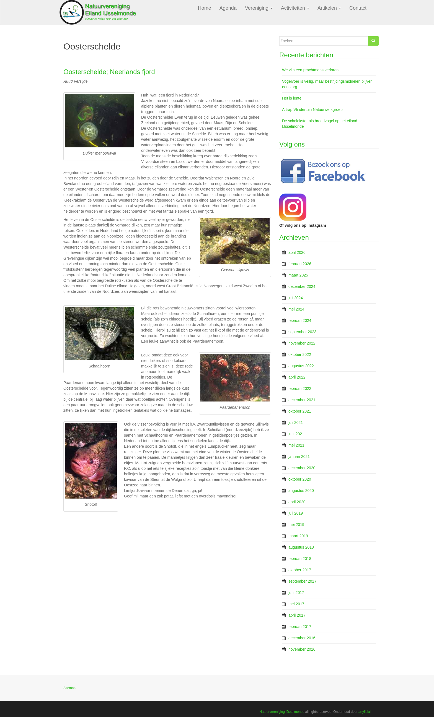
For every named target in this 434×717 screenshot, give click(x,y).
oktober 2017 (299, 570)
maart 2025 (298, 275)
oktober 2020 (299, 479)
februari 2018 (299, 558)
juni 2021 (296, 434)
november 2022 (301, 343)
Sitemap (69, 688)
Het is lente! (292, 98)
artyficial (364, 712)
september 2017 (302, 581)
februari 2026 (299, 264)
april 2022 (297, 377)
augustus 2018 (301, 547)
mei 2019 (296, 524)
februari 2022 (299, 388)
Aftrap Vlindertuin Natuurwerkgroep (312, 109)
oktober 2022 (299, 354)
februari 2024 (299, 320)
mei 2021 (296, 445)
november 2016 (301, 649)
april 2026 (297, 252)
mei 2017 (296, 604)
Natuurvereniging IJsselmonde (281, 712)
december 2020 (301, 468)
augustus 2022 (301, 366)
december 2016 (301, 638)
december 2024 (301, 286)
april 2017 (297, 615)
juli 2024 (295, 298)
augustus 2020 (301, 490)
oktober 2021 (299, 411)
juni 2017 (296, 592)
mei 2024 (296, 309)
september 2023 (302, 332)
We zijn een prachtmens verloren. (311, 70)
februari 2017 (299, 626)
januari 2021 (299, 456)
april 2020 (297, 502)
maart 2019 (298, 536)
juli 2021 (295, 422)
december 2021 (301, 400)
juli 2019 (295, 513)
